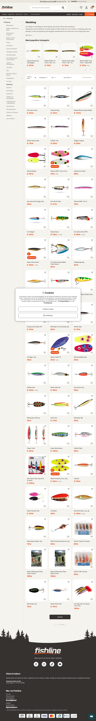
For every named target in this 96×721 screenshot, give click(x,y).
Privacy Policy (64, 301)
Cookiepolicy (48, 303)
